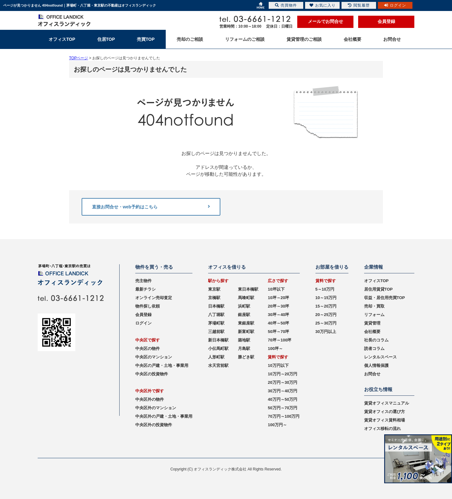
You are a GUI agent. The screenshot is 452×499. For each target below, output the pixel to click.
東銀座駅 (246, 323)
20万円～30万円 (282, 382)
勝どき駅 (246, 357)
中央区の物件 (147, 348)
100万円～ (277, 424)
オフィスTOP (376, 280)
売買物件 (286, 5)
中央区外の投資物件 (153, 424)
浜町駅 (244, 306)
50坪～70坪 (278, 331)
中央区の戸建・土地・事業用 (161, 365)
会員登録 (386, 21)
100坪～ (275, 348)
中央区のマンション (153, 357)
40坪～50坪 (278, 323)
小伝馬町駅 (218, 348)
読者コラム (374, 348)
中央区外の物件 (149, 399)
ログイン (143, 323)
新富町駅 (246, 331)
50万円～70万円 (282, 407)
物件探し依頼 (147, 306)
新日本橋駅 (218, 340)
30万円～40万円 (282, 391)
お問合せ (372, 374)
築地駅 (244, 340)
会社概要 (372, 331)
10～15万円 (326, 297)
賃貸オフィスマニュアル (386, 403)
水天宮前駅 (218, 365)
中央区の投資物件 (151, 374)
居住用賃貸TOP (378, 289)
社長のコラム (376, 340)
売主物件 (143, 280)
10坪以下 (276, 289)
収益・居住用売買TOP (384, 297)
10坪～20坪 (278, 297)
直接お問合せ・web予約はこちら (151, 206)
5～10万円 (325, 289)
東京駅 (214, 289)
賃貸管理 (372, 323)
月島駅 (244, 348)
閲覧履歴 (359, 5)
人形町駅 (216, 357)
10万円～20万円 (282, 374)
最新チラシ (145, 289)
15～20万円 (326, 306)
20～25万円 (326, 314)
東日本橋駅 (248, 289)
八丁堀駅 (216, 314)
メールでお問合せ (325, 21)
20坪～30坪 (278, 306)
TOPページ (78, 58)
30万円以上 (325, 331)
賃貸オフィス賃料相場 (384, 420)
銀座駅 (244, 314)
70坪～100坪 (279, 340)
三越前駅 (216, 331)
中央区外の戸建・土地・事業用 (163, 416)
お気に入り (322, 5)
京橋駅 (214, 297)
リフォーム (374, 314)
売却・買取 (374, 306)
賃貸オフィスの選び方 (384, 411)
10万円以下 (278, 365)
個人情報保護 (376, 365)
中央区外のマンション (155, 407)
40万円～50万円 (282, 399)
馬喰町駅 (246, 297)
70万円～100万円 (283, 416)
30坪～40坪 (278, 314)
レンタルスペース (380, 357)
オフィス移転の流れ (382, 428)
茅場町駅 (216, 323)
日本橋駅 (216, 306)
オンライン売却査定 (153, 297)
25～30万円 (326, 323)
